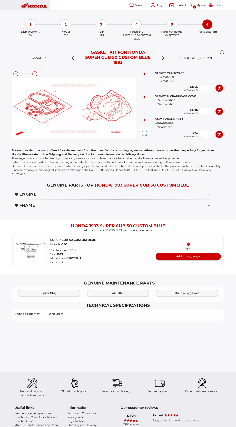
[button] (222, 52)
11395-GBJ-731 (163, 127)
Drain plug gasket (187, 293)
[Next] (161, 58)
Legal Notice (76, 421)
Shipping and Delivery (82, 425)
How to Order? (24, 421)
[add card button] (219, 88)
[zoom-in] (34, 73)
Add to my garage (188, 256)
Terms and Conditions (82, 413)
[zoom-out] (15, 73)
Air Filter (118, 293)
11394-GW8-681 (164, 104)
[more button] (211, 88)
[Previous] (74, 58)
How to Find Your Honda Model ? (36, 417)
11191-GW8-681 (164, 81)
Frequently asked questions (32, 413)
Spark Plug (49, 293)
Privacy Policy (76, 417)
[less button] (202, 88)
